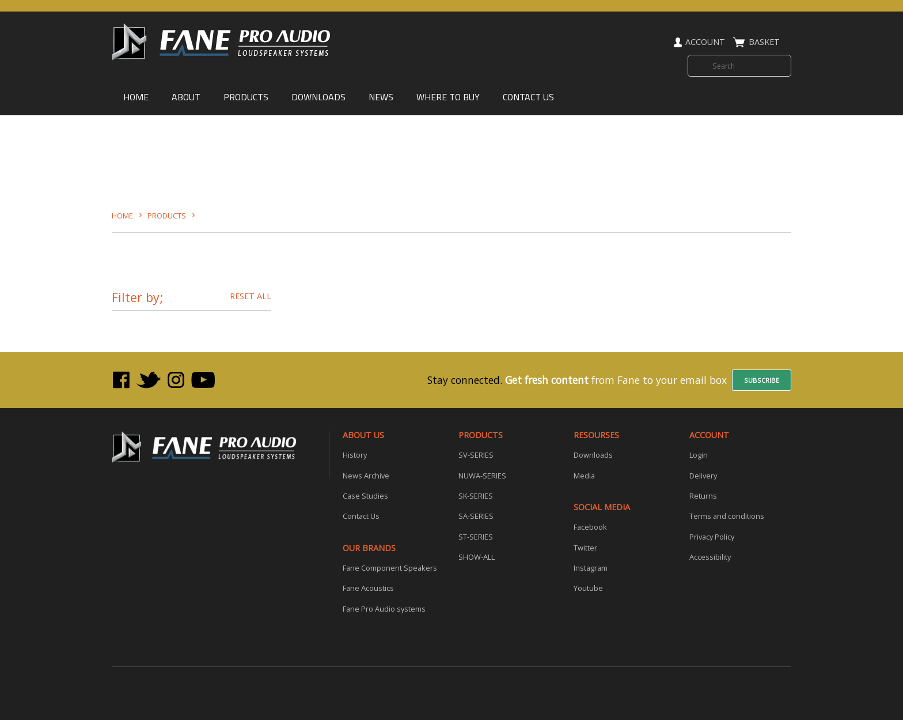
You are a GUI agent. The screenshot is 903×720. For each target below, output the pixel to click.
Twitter (585, 548)
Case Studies (365, 496)
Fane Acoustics (368, 588)
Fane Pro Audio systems (384, 609)
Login (698, 455)
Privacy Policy (711, 537)
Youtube (588, 588)
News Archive (366, 476)
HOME (136, 96)
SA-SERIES (476, 516)
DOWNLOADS (318, 96)
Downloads (593, 455)
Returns (703, 496)
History (355, 455)
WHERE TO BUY (448, 96)
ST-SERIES (475, 537)
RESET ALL (250, 296)
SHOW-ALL (476, 557)
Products (166, 215)
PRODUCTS (245, 96)
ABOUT (186, 96)
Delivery (703, 476)
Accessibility (710, 557)
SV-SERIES (476, 455)
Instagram (591, 568)
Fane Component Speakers (390, 568)
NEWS (381, 96)
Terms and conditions (726, 516)
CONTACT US (528, 96)
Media (584, 476)
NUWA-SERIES (482, 476)
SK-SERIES (475, 496)
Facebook (590, 527)
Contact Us (361, 516)
